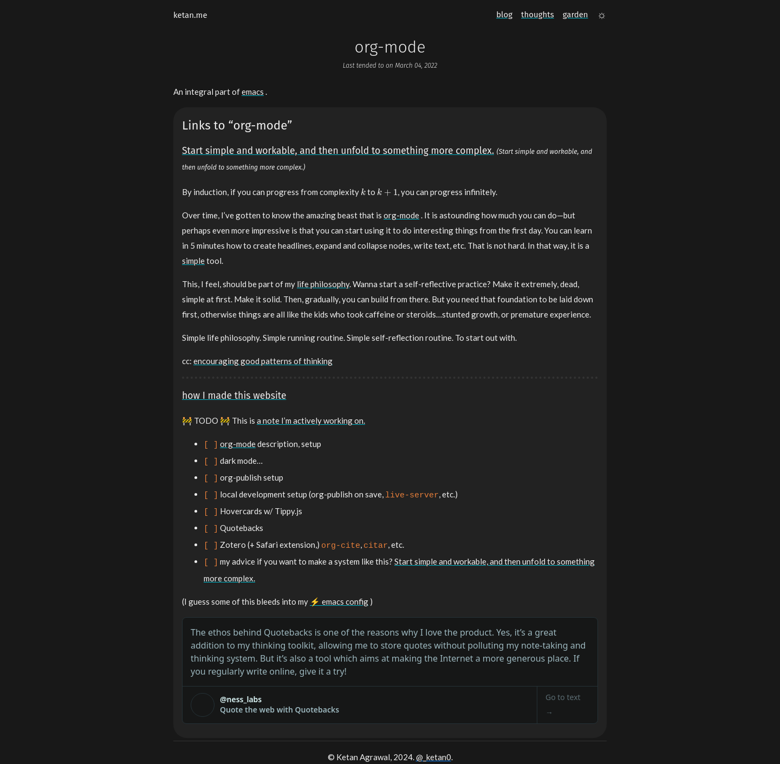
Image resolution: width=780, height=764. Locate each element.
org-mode (401, 215)
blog (504, 15)
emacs (253, 91)
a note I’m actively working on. (311, 420)
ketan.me (190, 15)
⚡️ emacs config (339, 588)
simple (193, 261)
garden (575, 15)
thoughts (537, 15)
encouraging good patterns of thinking (263, 361)
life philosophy (323, 284)
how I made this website (234, 396)
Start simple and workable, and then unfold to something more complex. (338, 151)
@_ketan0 (433, 744)
